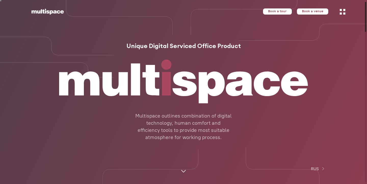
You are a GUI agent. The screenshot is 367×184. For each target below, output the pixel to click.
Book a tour (277, 11)
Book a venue (312, 11)
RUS (318, 168)
